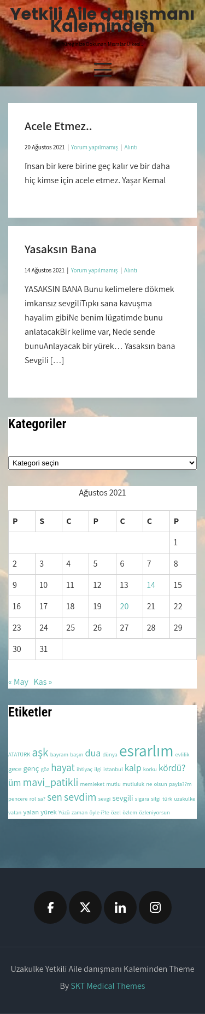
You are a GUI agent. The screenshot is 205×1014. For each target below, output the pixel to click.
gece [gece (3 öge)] (14, 768)
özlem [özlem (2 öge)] (129, 812)
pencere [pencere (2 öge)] (18, 798)
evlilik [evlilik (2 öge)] (182, 754)
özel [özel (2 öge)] (116, 812)
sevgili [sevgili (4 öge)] (123, 797)
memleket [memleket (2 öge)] (92, 784)
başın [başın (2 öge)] (76, 754)
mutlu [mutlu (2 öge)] (113, 784)
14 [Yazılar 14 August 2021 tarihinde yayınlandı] (151, 585)
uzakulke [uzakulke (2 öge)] (184, 798)
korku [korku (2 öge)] (150, 769)
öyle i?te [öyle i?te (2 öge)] (99, 812)
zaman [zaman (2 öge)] (79, 812)
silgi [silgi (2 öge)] (156, 798)
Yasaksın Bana (61, 249)
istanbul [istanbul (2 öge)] (113, 769)
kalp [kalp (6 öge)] (133, 767)
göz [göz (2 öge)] (45, 769)
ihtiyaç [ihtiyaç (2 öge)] (84, 769)
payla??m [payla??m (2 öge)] (180, 784)
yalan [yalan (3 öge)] (31, 812)
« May (18, 681)
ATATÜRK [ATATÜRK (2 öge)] (19, 754)
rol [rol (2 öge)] (33, 798)
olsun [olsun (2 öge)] (160, 784)
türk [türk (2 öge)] (167, 798)
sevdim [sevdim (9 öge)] (80, 797)
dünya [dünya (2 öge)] (109, 754)
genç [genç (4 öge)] (31, 768)
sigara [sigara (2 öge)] (142, 798)
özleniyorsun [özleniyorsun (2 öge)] (154, 812)
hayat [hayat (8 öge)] (63, 767)
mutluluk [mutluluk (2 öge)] (133, 784)
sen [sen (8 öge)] (54, 796)
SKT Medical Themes (108, 986)
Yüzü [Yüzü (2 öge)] (64, 812)
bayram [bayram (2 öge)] (59, 754)
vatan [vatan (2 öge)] (14, 812)
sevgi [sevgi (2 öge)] (104, 798)
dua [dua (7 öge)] (93, 752)
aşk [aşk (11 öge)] (40, 752)
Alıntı (130, 147)
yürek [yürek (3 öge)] (48, 812)
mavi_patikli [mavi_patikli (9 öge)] (51, 782)
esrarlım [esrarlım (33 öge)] (146, 750)
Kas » (42, 681)
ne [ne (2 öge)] (149, 784)
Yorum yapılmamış (94, 147)
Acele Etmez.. (58, 125)
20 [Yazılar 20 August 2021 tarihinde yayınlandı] (124, 606)
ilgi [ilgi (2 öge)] (98, 769)
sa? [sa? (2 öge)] (41, 798)
